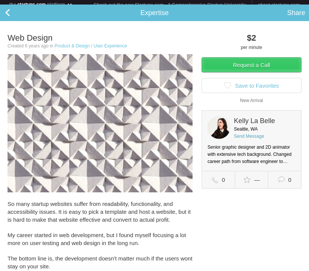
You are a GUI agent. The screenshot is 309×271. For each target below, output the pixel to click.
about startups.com (279, 5)
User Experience (110, 50)
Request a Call (251, 69)
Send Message (249, 140)
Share (296, 17)
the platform (41, 4)
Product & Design (72, 50)
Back (15, 17)
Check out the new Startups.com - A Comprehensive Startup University (170, 5)
